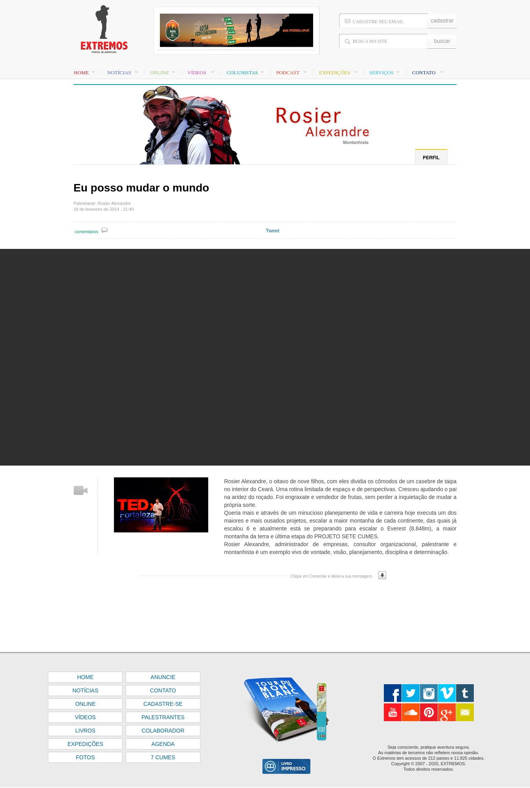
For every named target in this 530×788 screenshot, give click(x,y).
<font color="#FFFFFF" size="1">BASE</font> (265, 31)
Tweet (272, 231)
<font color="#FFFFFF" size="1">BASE (265, 720)
